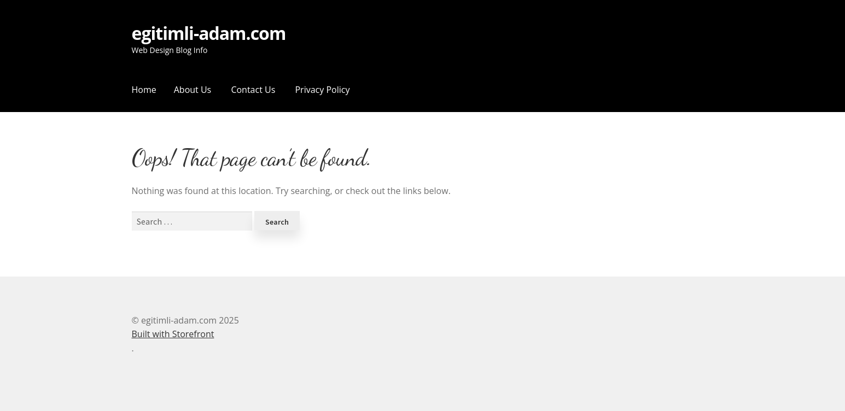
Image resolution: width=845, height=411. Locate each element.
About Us (193, 90)
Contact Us (253, 90)
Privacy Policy (322, 90)
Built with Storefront (173, 334)
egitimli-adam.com (209, 33)
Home (144, 90)
